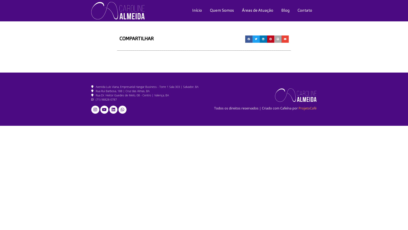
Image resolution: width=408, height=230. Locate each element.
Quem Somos (222, 11)
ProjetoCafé (308, 108)
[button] (248, 39)
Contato (305, 11)
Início (197, 11)
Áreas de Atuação (257, 11)
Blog (285, 11)
